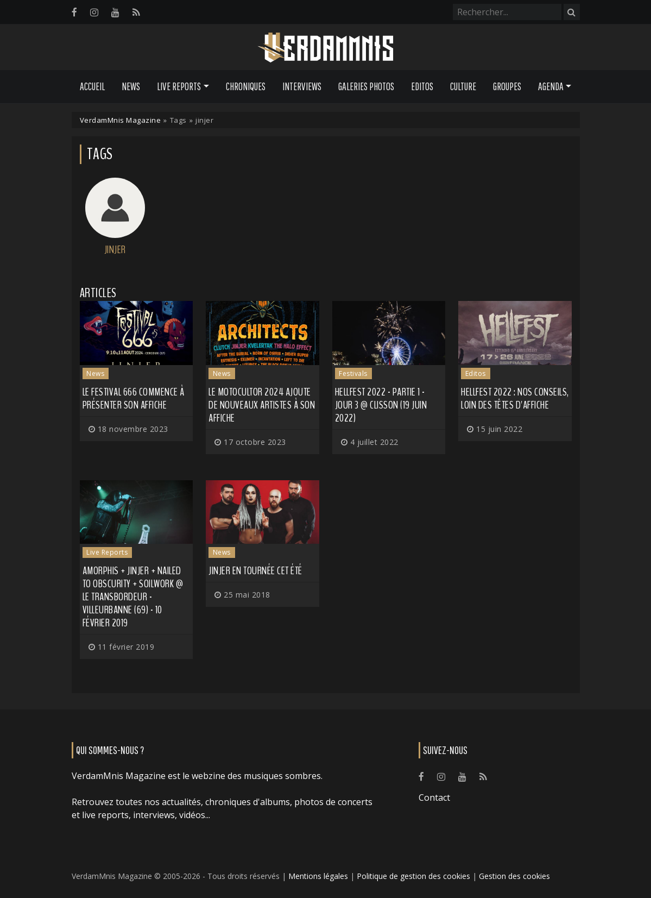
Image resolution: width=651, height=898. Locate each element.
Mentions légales (318, 876)
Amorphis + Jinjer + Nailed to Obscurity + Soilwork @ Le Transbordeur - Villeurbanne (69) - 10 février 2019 (133, 596)
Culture (463, 86)
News (131, 86)
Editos (422, 86)
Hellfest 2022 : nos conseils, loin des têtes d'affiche (515, 398)
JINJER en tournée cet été (255, 570)
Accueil (92, 86)
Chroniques (246, 86)
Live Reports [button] (179, 86)
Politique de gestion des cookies (413, 876)
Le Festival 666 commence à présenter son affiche (134, 398)
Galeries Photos (366, 86)
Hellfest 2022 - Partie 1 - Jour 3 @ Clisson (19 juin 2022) (381, 405)
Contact (434, 797)
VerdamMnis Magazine (120, 120)
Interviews (301, 86)
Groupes (507, 86)
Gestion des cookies (514, 876)
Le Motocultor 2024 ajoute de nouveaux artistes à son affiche (261, 405)
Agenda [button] (551, 86)
